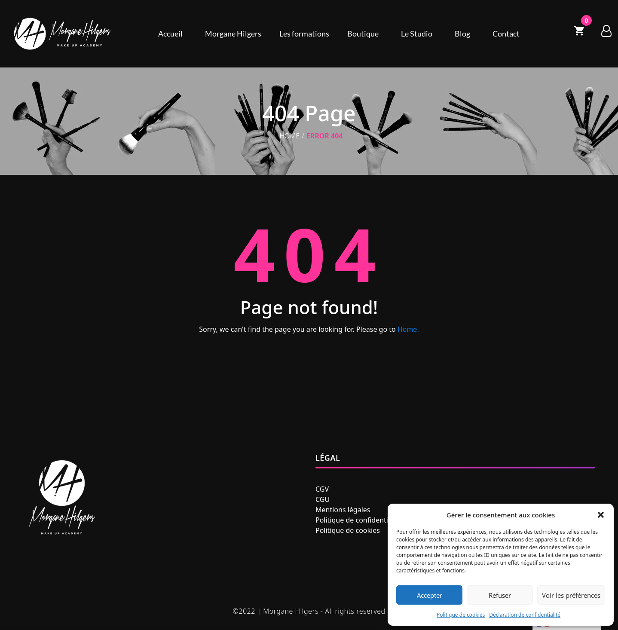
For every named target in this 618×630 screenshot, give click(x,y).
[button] (601, 515)
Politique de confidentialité (358, 520)
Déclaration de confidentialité (524, 614)
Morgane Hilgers (233, 33)
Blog (462, 33)
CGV (322, 489)
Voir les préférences (571, 595)
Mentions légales (342, 509)
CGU (322, 499)
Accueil (170, 33)
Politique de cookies (461, 614)
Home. (408, 329)
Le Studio (416, 33)
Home (290, 136)
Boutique (363, 33)
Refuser (500, 595)
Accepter (429, 595)
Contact (506, 33)
